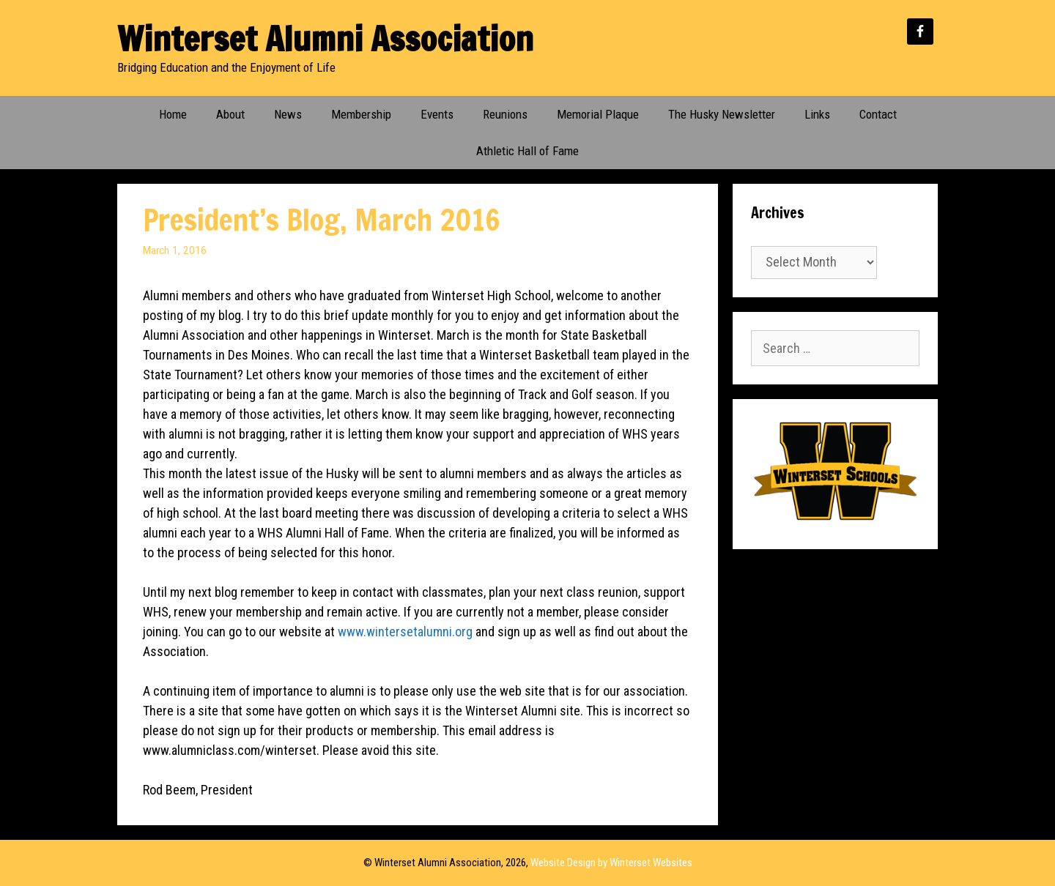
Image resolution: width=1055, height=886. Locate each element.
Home (173, 114)
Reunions (505, 114)
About (230, 114)
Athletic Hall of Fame (527, 151)
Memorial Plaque (598, 114)
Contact (878, 114)
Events (437, 114)
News (288, 114)
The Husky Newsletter (721, 114)
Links (817, 114)
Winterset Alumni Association (325, 38)
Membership (361, 114)
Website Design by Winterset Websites (611, 862)
